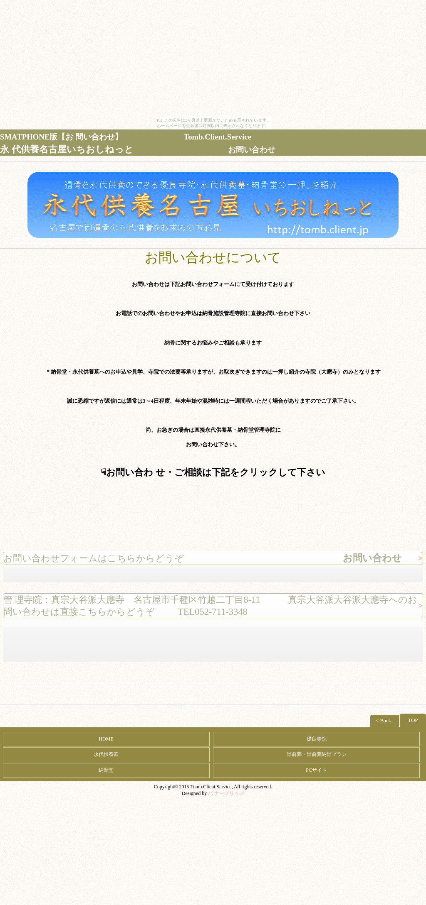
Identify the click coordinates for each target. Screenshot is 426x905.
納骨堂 (106, 770)
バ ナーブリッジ (226, 793)
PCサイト (316, 770)
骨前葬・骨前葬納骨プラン (317, 754)
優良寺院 (317, 739)
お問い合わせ (251, 149)
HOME (106, 739)
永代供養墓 (106, 754)
